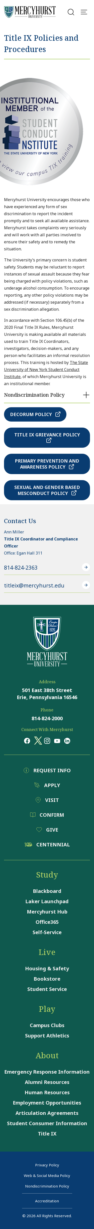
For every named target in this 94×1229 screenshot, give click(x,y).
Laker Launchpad (47, 901)
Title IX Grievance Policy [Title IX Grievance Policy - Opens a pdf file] (47, 437)
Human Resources (47, 1092)
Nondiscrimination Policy (47, 1186)
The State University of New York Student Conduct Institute (46, 369)
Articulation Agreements (47, 1113)
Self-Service (47, 932)
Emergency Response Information (47, 1071)
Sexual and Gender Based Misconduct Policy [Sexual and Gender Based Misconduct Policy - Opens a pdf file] (47, 490)
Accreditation (47, 1200)
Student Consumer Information (47, 1123)
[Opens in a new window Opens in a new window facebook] (27, 741)
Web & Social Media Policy (47, 1175)
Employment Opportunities (47, 1102)
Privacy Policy (47, 1164)
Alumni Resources (47, 1082)
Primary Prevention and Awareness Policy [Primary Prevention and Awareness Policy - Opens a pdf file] (47, 464)
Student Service (47, 989)
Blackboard (47, 891)
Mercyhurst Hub (47, 911)
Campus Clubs (47, 1025)
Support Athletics (47, 1035)
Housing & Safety (47, 968)
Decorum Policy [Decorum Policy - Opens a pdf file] (35, 414)
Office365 (47, 922)
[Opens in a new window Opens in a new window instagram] (47, 741)
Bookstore (47, 978)
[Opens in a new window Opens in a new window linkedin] (67, 741)
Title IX (47, 1133)
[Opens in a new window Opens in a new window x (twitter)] (37, 741)
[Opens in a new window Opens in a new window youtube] (57, 741)
